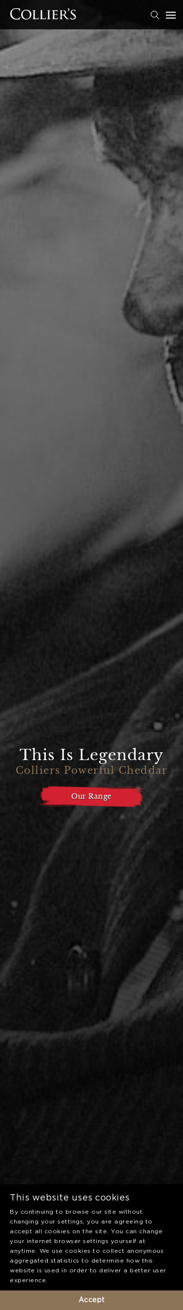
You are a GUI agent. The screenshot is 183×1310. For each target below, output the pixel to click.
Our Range (91, 796)
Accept (92, 1300)
